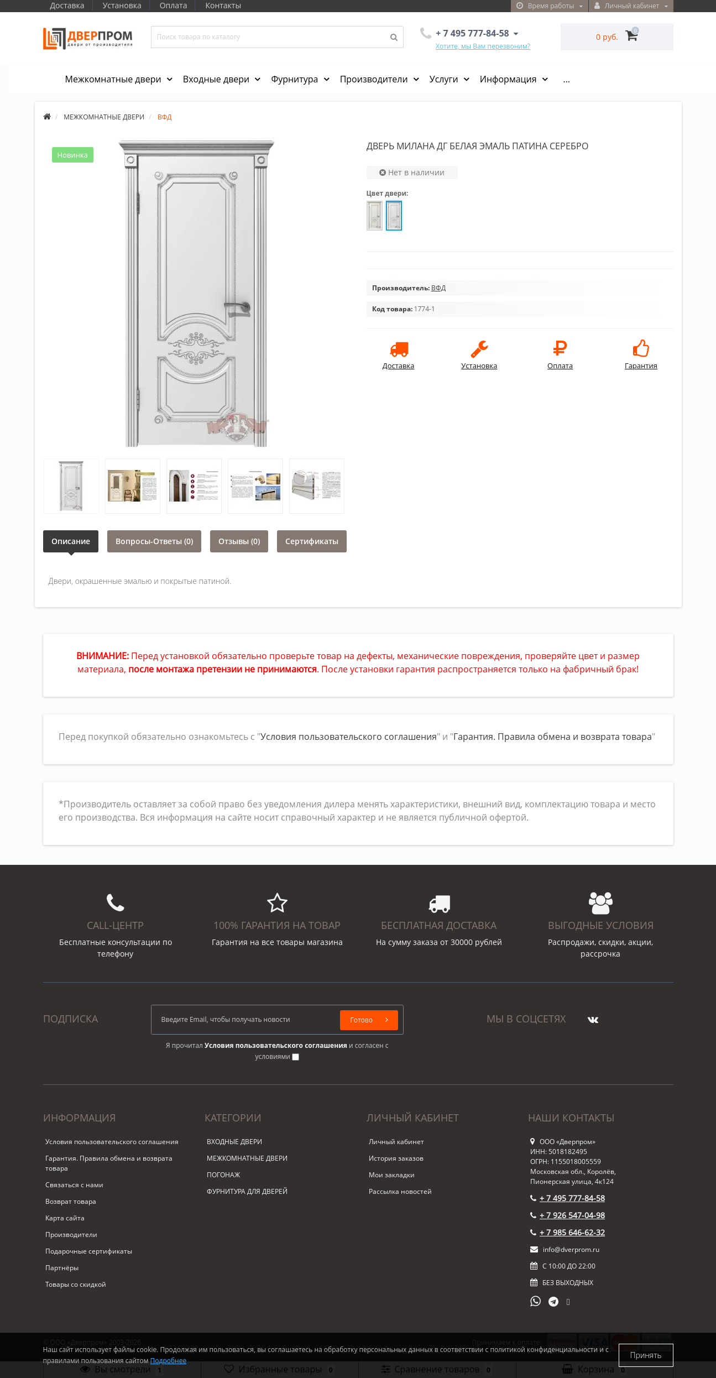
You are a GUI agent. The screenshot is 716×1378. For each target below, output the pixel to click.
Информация (509, 79)
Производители (375, 79)
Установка (123, 5)
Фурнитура (295, 79)
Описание (70, 541)
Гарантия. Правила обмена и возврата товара (552, 736)
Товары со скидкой (75, 1284)
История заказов (396, 1158)
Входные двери (217, 79)
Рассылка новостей (400, 1191)
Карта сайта (65, 1218)
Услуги (445, 79)
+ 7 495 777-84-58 (567, 1198)
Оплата (177, 5)
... (566, 79)
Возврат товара (70, 1201)
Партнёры (62, 1267)
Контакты (229, 5)
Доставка (67, 5)
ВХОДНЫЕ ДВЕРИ (234, 1141)
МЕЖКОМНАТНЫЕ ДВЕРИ (247, 1158)
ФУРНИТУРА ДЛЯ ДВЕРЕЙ (247, 1191)
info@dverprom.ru (564, 1249)
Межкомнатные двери (114, 79)
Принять (646, 1355)
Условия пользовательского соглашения (348, 736)
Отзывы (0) (239, 541)
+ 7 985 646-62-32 (567, 1232)
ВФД (438, 288)
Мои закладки (392, 1174)
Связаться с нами (74, 1184)
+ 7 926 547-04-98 (567, 1215)
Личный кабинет (396, 1141)
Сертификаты (311, 541)
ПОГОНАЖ (223, 1174)
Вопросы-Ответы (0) (154, 541)
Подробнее (168, 1360)
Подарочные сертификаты (88, 1251)
